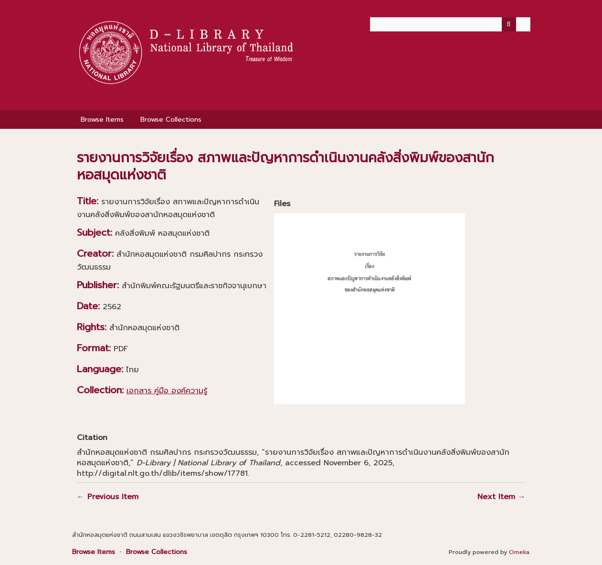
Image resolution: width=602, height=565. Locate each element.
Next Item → (501, 497)
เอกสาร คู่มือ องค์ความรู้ (167, 391)
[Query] (450, 24)
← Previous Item (107, 497)
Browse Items (102, 120)
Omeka (519, 552)
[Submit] (509, 24)
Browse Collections (170, 120)
